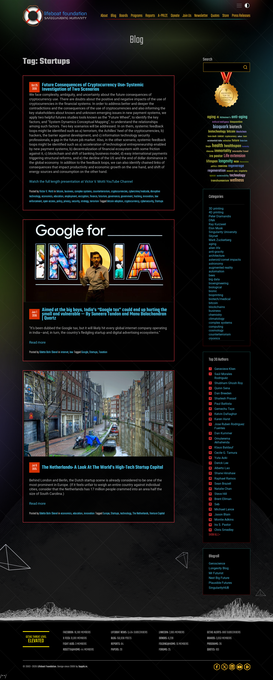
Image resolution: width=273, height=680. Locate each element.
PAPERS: (115, 649)
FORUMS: (163, 649)
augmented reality (221, 267)
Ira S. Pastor (222, 524)
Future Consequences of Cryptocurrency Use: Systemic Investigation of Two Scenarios (93, 87)
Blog (113, 15)
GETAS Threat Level (36, 640)
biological (215, 287)
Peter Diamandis (220, 216)
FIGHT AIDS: (69, 644)
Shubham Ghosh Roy (228, 383)
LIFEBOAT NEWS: (119, 632)
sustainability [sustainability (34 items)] (223, 176)
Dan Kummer (223, 433)
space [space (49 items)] (212, 175)
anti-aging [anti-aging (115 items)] (239, 117)
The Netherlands (140, 513)
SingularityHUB (219, 588)
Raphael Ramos (225, 478)
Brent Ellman (222, 499)
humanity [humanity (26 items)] (245, 147)
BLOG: (113, 638)
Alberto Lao (222, 468)
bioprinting (216, 295)
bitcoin (59, 191)
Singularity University (223, 232)
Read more (37, 342)
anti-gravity (216, 251)
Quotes (215, 15)
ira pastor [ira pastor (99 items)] (216, 156)
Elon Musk (216, 228)
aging (212, 244)
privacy (67, 201)
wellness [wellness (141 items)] (237, 180)
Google (84, 352)
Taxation (103, 352)
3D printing (216, 208)
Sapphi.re (82, 666)
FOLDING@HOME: (167, 644)
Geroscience (217, 563)
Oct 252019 (34, 87)
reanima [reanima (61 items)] (222, 166)
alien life (214, 248)
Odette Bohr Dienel (48, 352)
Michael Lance (224, 509)
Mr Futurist (216, 573)
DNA (212, 220)
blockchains (217, 307)
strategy (85, 201)
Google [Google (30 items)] (208, 146)
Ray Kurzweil (217, 224)
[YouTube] (240, 667)
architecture (216, 255)
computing (216, 326)
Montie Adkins (224, 519)
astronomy (216, 263)
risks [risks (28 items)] (236, 171)
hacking (138, 196)
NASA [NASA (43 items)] (236, 161)
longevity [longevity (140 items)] (226, 161)
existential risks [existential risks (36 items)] (214, 141)
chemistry (215, 315)
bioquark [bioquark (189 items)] (220, 127)
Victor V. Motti (46, 191)
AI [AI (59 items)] (218, 117)
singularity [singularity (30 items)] (243, 171)
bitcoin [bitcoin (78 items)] (231, 132)
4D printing (216, 212)
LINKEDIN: (164, 632)
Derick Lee (221, 463)
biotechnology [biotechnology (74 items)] (217, 132)
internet (64, 352)
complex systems (83, 191)
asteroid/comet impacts (225, 259)
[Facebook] (217, 667)
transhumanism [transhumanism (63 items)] (220, 180)
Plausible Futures (220, 583)
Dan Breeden (222, 393)
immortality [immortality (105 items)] (222, 151)
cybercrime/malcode (139, 191)
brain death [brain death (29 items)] (212, 136)
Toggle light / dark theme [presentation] (247, 5)
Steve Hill (220, 494)
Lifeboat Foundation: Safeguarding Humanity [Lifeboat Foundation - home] (55, 15)
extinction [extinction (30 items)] (227, 141)
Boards (123, 15)
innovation (148, 196)
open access (49, 201)
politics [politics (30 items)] (214, 166)
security (76, 201)
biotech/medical (220, 299)
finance (93, 196)
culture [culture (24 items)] (240, 137)
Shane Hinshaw (224, 473)
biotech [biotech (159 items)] (235, 126)
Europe (106, 513)
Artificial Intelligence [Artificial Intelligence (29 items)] (220, 122)
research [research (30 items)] (230, 171)
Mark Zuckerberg (220, 240)
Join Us (187, 15)
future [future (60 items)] (235, 140)
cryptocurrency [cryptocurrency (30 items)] (231, 136)
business (68, 191)
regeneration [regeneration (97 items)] (217, 170)
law (71, 352)
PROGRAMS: (213, 644)
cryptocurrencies (119, 191)
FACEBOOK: (68, 632)
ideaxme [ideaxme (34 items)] (209, 151)
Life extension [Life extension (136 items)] (234, 156)
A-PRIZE (163, 15)
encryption (83, 196)
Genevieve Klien (224, 369)
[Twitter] (224, 667)
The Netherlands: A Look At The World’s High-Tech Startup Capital (102, 467)
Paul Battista (223, 404)
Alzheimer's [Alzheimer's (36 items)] (225, 117)
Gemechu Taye (224, 409)
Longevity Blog (219, 568)
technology (125, 513)
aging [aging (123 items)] (211, 117)
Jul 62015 (34, 467)
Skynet (213, 236)
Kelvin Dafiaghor (225, 414)
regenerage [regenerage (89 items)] (236, 166)
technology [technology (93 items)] (237, 175)
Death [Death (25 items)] (245, 137)
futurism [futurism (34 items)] (243, 141)
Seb (217, 504)
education (59, 196)
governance (114, 196)
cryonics (214, 338)
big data (214, 279)
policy (59, 201)
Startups (159, 201)
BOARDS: (211, 638)
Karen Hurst (222, 419)
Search (245, 67)
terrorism (94, 201)
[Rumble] (247, 667)
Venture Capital (157, 513)
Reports (150, 15)
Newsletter (201, 15)
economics (47, 196)
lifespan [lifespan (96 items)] (212, 161)
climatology (216, 319)
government (127, 196)
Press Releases (241, 15)
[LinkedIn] (232, 667)
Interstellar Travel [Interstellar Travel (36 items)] (240, 151)
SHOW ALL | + (214, 534)
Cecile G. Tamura (225, 453)
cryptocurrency (131, 201)
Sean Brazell (222, 483)
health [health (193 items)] (217, 146)
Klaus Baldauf (223, 447)
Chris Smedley (224, 530)
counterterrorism (101, 191)
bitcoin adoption (115, 201)
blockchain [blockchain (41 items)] (241, 131)
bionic (213, 291)
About (104, 15)
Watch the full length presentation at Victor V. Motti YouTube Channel (81, 181)
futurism (102, 196)
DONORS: (163, 638)
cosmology (216, 330)
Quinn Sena (222, 388)
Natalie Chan (223, 489)
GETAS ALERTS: (214, 632)
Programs (136, 15)
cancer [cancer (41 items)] (220, 136)
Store (225, 15)
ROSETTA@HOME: (71, 649)
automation (216, 271)
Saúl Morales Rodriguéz (223, 376)
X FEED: (66, 638)
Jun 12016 (34, 314)
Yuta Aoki (220, 458)
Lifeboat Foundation (47, 666)
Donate (175, 15)
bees (212, 275)
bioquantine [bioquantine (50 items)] (236, 121)
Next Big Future (219, 578)
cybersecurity (147, 201)
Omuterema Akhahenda (222, 440)
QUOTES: (211, 649)
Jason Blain (222, 514)
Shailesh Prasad (225, 398)
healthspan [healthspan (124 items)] (232, 146)
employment (71, 196)
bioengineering (218, 283)
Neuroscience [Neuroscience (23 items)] (244, 162)
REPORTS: (115, 644)
